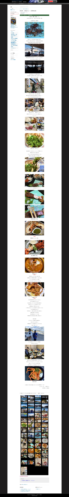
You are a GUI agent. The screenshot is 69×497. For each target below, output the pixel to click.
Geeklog (36, 495)
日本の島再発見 (47, 3)
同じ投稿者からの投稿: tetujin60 (25, 490)
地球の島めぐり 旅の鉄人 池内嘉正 (19, 1)
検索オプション (12, 9)
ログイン (12, 58)
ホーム (14, 3)
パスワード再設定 (12, 59)
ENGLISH (54, 1)
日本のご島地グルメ (21, 3)
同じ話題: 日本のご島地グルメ (25, 491)
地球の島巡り (39, 3)
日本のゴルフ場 (30, 3)
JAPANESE (50, 1)
